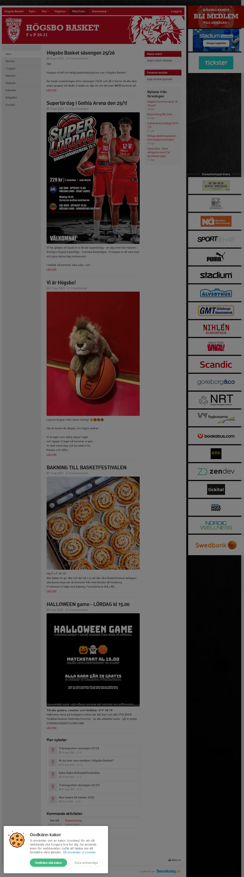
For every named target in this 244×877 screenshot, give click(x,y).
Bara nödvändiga (86, 863)
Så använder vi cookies (79, 852)
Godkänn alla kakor (48, 863)
